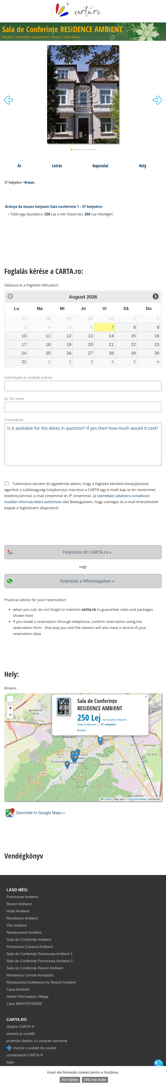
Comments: (14, 419)
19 (69, 344)
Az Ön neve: (14, 398)
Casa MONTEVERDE (24, 1004)
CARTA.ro (16, 1019)
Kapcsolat (100, 166)
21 (111, 344)
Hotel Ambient (17, 911)
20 (90, 344)
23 (157, 344)
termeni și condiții (20, 1034)
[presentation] (37, 528)
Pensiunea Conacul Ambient (29, 947)
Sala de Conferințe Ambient (28, 940)
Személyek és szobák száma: (28, 377)
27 (90, 353)
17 (24, 344)
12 (69, 335)
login (10, 1062)
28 (111, 353)
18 (48, 344)
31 (24, 361)
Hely (142, 166)
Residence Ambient (22, 918)
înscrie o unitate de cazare (31, 1048)
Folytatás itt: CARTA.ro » (87, 552)
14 (111, 335)
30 (157, 353)
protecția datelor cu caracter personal (36, 1041)
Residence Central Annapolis (30, 975)
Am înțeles (70, 1080)
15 (133, 335)
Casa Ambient (17, 989)
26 (69, 353)
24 (24, 353)
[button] (100, 741)
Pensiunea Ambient (22, 897)
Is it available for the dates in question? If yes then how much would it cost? (83, 444)
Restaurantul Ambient (24, 932)
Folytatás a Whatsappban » (87, 581)
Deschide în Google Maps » (34, 812)
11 (48, 335)
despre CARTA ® (20, 1027)
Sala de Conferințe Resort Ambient (34, 968)
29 (133, 353)
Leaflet (106, 799)
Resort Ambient (19, 904)
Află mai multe (95, 1080)
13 (90, 335)
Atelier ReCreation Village (27, 997)
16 (157, 335)
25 (48, 353)
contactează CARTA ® (24, 1055)
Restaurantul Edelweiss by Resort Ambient (41, 982)
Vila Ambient (16, 925)
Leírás (57, 166)
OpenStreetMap (137, 799)
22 (133, 344)
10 (24, 335)
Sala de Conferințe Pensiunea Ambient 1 (39, 954)
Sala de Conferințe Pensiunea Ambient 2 (39, 961)
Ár (19, 166)
